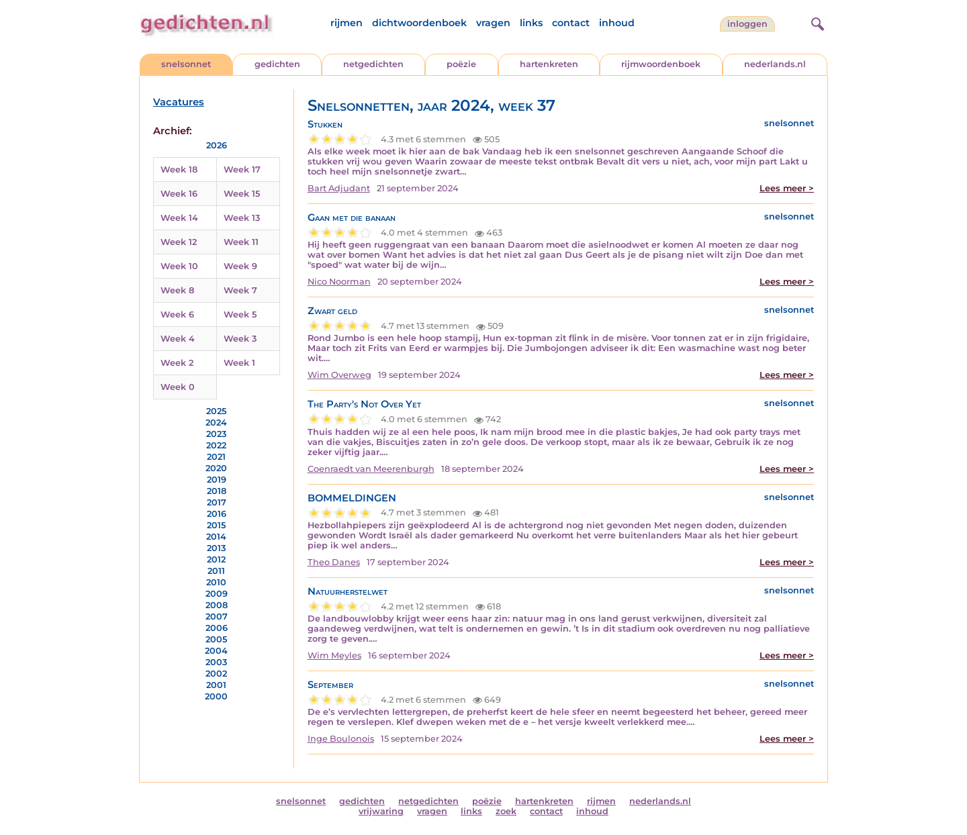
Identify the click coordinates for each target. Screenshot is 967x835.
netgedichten (373, 64)
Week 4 (177, 339)
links (531, 23)
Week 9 (240, 266)
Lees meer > (786, 188)
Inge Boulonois (341, 739)
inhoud (617, 23)
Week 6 (177, 314)
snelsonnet (186, 64)
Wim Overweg (339, 375)
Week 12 (178, 242)
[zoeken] (815, 22)
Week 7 (240, 290)
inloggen (747, 24)
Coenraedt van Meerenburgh (371, 469)
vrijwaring (381, 811)
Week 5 (240, 314)
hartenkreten (549, 64)
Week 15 (242, 194)
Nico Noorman (339, 282)
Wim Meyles (334, 655)
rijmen (346, 23)
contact (571, 23)
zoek (506, 811)
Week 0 (177, 387)
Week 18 (178, 169)
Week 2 (176, 363)
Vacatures (178, 102)
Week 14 (179, 218)
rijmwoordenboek (660, 64)
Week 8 (177, 290)
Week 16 (178, 194)
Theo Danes (334, 562)
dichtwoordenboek (419, 23)
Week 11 (241, 242)
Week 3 (240, 339)
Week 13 (242, 218)
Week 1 (239, 363)
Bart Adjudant (339, 188)
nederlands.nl (775, 64)
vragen (493, 23)
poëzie (461, 64)
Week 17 (242, 169)
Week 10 (179, 266)
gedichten (277, 64)
